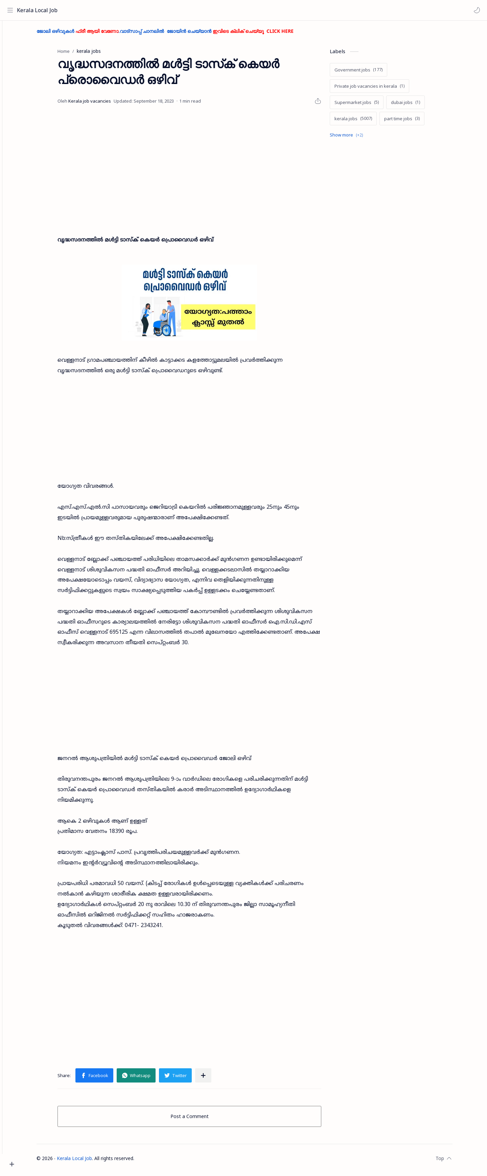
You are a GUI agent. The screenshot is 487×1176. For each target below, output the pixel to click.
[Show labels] (359, 138)
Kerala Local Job (39, 10)
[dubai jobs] (417, 105)
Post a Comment (201, 1119)
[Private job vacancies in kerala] (381, 89)
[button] (475, 10)
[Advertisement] (201, 170)
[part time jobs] (413, 121)
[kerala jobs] (365, 121)
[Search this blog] (140, 10)
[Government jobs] (370, 73)
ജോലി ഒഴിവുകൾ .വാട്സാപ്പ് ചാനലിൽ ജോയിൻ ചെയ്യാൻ (176, 34)
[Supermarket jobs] (368, 105)
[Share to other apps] (215, 1078)
